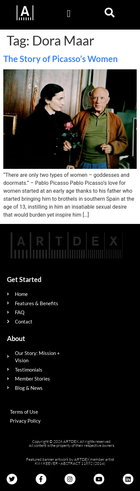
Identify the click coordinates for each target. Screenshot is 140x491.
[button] (69, 13)
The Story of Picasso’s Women (60, 58)
